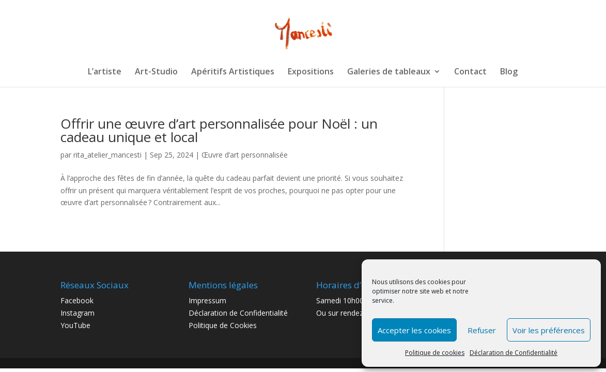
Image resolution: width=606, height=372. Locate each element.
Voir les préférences (548, 330)
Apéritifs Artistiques (232, 72)
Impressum (207, 300)
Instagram (77, 313)
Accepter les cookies (414, 330)
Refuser (482, 330)
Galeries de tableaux (388, 72)
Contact (470, 72)
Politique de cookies (434, 352)
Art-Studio (156, 72)
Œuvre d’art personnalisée (244, 155)
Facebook (77, 300)
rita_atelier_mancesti (107, 155)
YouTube (75, 325)
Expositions (311, 72)
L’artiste (104, 72)
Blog (509, 72)
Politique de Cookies (223, 325)
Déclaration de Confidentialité (513, 352)
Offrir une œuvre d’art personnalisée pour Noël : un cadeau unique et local (219, 130)
